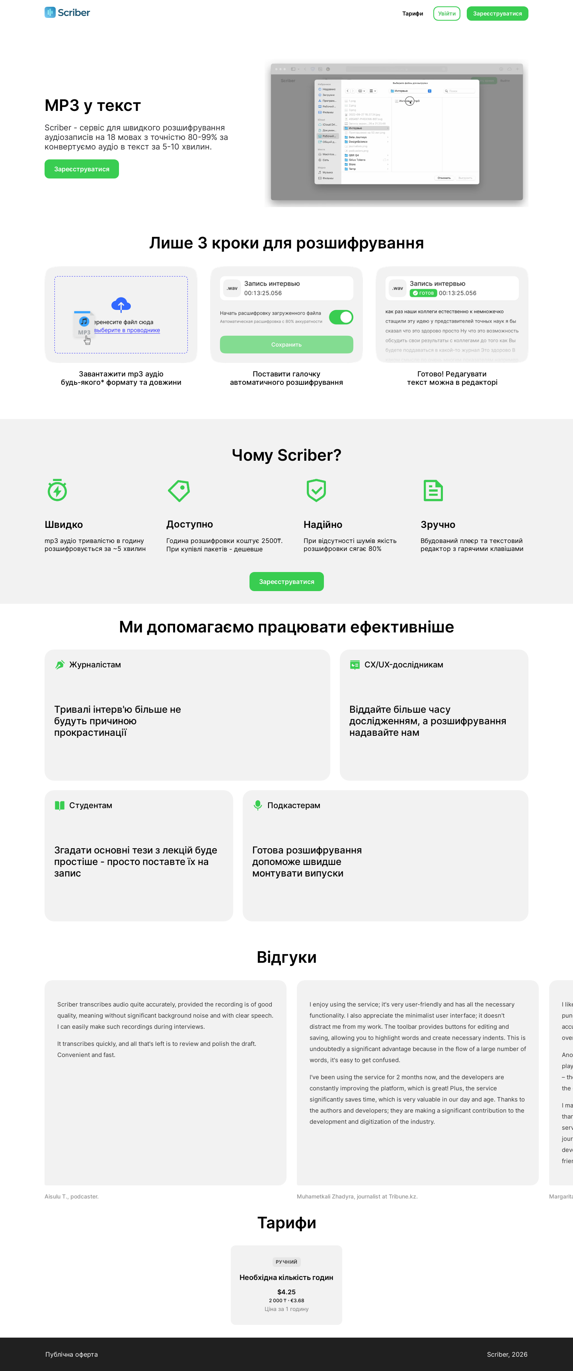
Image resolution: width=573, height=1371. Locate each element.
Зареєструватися (497, 13)
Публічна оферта (71, 1354)
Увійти (447, 13)
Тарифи (412, 13)
